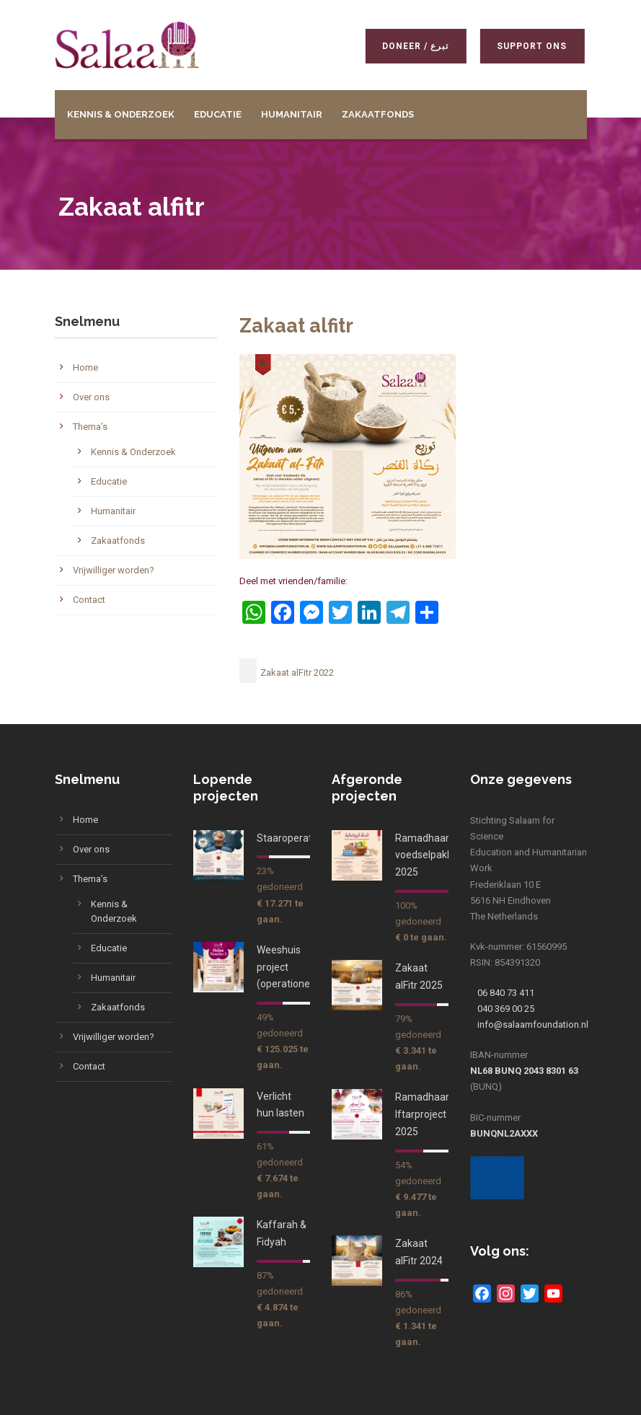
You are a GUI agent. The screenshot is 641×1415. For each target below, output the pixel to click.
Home (85, 367)
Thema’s (90, 426)
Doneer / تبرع (412, 46)
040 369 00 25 (505, 1008)
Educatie (218, 114)
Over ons (91, 397)
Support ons (529, 46)
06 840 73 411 (505, 992)
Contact (89, 599)
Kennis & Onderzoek (120, 114)
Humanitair (291, 114)
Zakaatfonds (378, 114)
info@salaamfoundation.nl (532, 1024)
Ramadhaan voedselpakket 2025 (428, 855)
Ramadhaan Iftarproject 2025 (423, 1114)
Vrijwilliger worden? (113, 570)
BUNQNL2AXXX (504, 1133)
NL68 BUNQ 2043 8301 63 (524, 1070)
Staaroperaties (291, 838)
